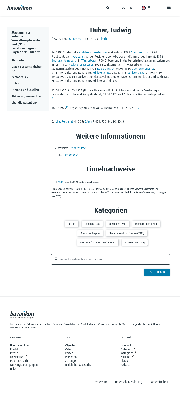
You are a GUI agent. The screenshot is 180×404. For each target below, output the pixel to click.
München (75, 39)
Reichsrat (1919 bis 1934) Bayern (97, 242)
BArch (88, 121)
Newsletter (18, 357)
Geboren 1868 (92, 224)
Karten (69, 353)
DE (123, 8)
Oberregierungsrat (143, 68)
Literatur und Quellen (25, 90)
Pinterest (127, 349)
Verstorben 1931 (117, 224)
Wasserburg (88, 60)
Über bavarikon (19, 345)
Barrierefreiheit (158, 382)
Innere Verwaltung (134, 242)
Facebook (127, 345)
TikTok (125, 361)
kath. (104, 39)
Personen (71, 357)
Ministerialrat (135, 72)
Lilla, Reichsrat (64, 121)
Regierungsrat (105, 68)
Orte (67, 349)
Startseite (17, 60)
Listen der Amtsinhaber (26, 69)
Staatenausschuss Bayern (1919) (126, 233)
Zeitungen (71, 361)
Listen (17, 84)
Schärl (61, 182)
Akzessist (79, 56)
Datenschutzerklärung (128, 382)
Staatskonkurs (140, 52)
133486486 (71, 154)
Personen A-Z (19, 77)
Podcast (126, 365)
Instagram (128, 353)
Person (71, 224)
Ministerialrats (101, 72)
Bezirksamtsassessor (64, 60)
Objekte (69, 345)
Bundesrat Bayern (90, 233)
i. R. (137, 108)
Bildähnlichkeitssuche (78, 365)
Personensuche (77, 148)
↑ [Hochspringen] (58, 182)
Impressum (100, 382)
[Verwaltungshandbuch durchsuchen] (110, 259)
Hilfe (13, 368)
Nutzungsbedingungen (24, 365)
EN (130, 8)
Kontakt (15, 349)
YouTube (127, 357)
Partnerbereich (19, 361)
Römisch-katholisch (146, 224)
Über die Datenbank (24, 102)
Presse (14, 353)
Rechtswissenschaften (93, 52)
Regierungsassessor (81, 64)
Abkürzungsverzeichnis (26, 96)
